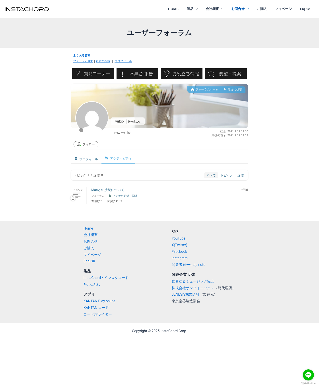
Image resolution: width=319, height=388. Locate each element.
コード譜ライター (98, 314)
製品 (200, 9)
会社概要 (221, 9)
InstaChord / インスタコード (106, 278)
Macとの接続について (107, 190)
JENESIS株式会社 (186, 294)
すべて (211, 175)
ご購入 (265, 9)
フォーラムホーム (204, 89)
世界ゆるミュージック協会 (193, 281)
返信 (240, 175)
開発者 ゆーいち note (188, 265)
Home (88, 228)
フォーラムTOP (83, 61)
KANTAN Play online (99, 301)
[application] (203, 9)
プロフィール (123, 61)
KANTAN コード (96, 308)
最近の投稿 (103, 61)
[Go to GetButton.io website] (308, 383)
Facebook (179, 252)
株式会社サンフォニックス (193, 288)
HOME (182, 9)
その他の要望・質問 (125, 195)
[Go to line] (308, 374)
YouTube (178, 238)
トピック (226, 175)
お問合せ (245, 9)
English (306, 9)
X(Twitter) (179, 245)
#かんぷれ (92, 284)
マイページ (285, 9)
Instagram (180, 258)
